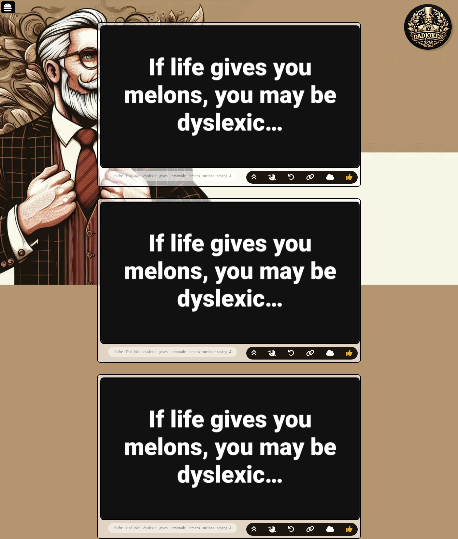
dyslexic (149, 176)
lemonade (178, 176)
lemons (194, 176)
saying (222, 176)
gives (163, 176)
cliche (118, 176)
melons (208, 176)
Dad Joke (133, 176)
